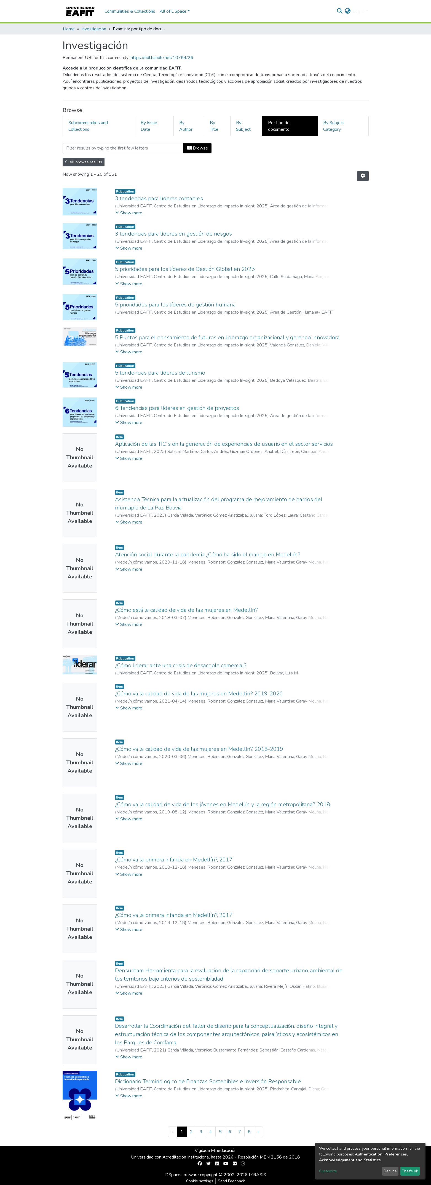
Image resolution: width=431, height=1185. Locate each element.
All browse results (83, 162)
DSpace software (182, 1175)
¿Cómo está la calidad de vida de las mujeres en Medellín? (186, 610)
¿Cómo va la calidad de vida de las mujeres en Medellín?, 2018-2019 (199, 749)
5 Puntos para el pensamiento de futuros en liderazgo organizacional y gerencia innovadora (227, 337)
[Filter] (123, 148)
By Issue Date (149, 126)
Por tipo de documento (279, 126)
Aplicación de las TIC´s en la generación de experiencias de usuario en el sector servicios (224, 444)
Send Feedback (231, 1181)
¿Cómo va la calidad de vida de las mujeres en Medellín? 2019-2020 (199, 693)
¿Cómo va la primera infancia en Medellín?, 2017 (173, 859)
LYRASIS (257, 1175)
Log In (359, 11)
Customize (328, 1171)
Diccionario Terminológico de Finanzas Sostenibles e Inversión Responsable (208, 1081)
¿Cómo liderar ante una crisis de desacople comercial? (181, 665)
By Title (214, 126)
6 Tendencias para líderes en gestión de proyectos (177, 408)
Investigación (93, 29)
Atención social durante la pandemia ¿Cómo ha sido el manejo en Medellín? (207, 554)
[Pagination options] (363, 176)
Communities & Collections (130, 11)
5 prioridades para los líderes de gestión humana (175, 304)
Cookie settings (199, 1181)
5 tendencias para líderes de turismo (160, 373)
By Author (185, 126)
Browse (197, 148)
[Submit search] (339, 11)
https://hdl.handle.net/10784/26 (162, 58)
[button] (347, 11)
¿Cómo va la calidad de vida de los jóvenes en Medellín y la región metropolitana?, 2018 (222, 804)
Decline (390, 1171)
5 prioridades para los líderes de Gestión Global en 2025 (185, 269)
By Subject (243, 126)
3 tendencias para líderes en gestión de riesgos (173, 233)
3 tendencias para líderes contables (159, 198)
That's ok (410, 1171)
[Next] (258, 1132)
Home (69, 29)
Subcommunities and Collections (88, 126)
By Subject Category (333, 126)
